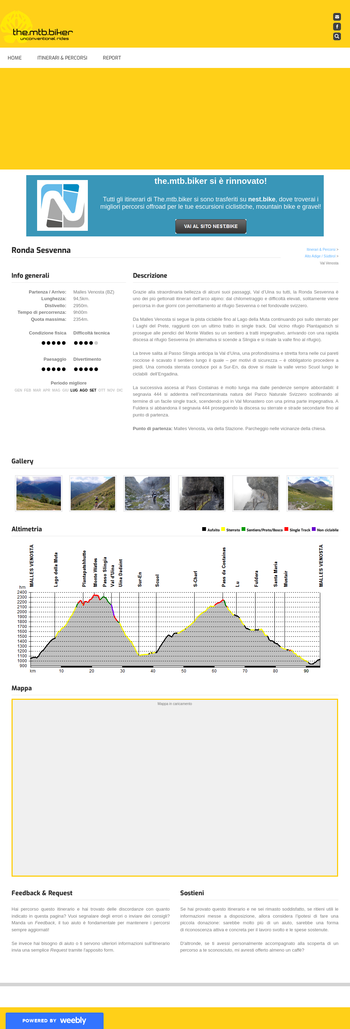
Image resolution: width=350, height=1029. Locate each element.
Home (15, 58)
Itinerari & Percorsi (62, 58)
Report (112, 58)
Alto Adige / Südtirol (320, 256)
